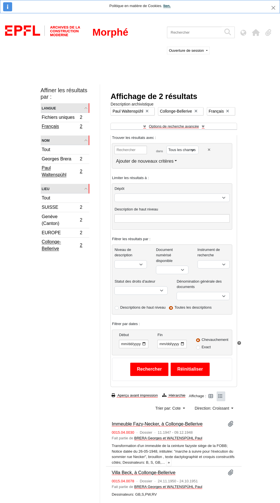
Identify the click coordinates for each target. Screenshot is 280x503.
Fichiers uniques (62, 118)
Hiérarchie (173, 395)
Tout (46, 149)
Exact (206, 347)
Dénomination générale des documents (199, 284)
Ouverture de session (187, 50)
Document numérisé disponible (164, 255)
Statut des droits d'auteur (134, 281)
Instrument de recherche (208, 252)
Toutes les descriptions (193, 307)
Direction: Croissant (212, 408)
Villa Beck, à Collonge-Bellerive (143, 472)
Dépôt (119, 188)
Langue (49, 108)
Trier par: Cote (168, 408)
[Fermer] (273, 7)
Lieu (45, 188)
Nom (46, 140)
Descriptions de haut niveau (142, 307)
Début (124, 335)
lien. (167, 6)
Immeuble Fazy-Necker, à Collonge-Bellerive (157, 423)
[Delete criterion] (209, 150)
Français (62, 127)
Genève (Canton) (62, 220)
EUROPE (62, 233)
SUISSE (62, 208)
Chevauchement (214, 340)
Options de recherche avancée (174, 126)
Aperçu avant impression (135, 395)
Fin (159, 335)
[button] (255, 32)
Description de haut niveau (136, 209)
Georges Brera (62, 160)
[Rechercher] (194, 32)
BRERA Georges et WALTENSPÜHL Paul (168, 438)
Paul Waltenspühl (62, 171)
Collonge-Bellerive (62, 245)
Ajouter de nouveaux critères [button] (144, 161)
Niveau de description (123, 252)
